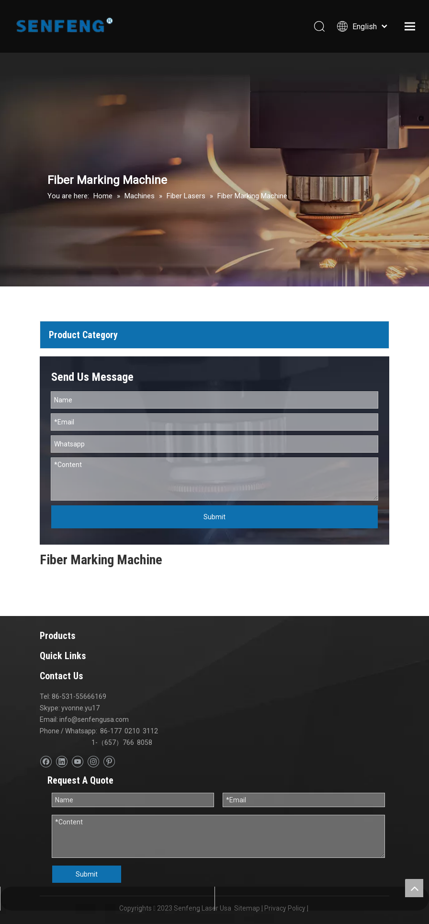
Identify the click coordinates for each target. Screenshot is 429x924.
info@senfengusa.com (94, 719)
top (414, 888)
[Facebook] (46, 762)
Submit (214, 517)
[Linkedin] (62, 762)
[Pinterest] (109, 762)
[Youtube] (77, 762)
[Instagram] (93, 762)
